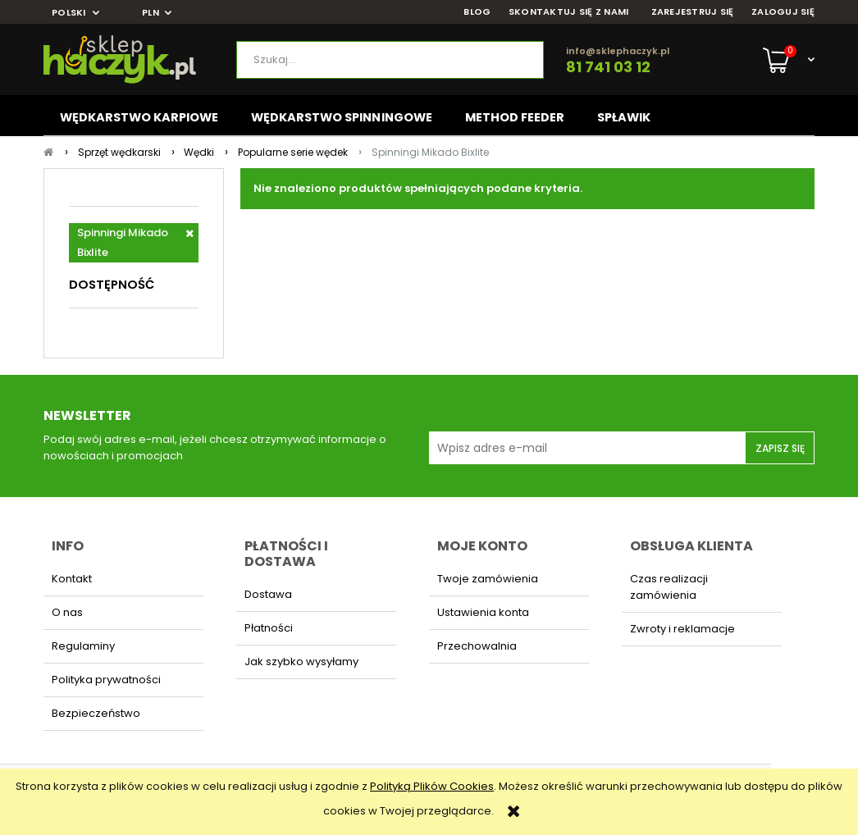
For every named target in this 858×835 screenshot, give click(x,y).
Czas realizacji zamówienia (669, 587)
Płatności (268, 628)
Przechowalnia (477, 646)
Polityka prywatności (106, 679)
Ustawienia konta (483, 612)
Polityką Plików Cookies (432, 786)
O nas (67, 612)
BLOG (477, 12)
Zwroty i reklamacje (682, 629)
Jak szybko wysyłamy (301, 661)
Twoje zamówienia (487, 578)
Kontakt (72, 578)
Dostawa (268, 594)
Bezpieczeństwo (96, 713)
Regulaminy (83, 646)
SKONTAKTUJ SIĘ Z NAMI (569, 12)
